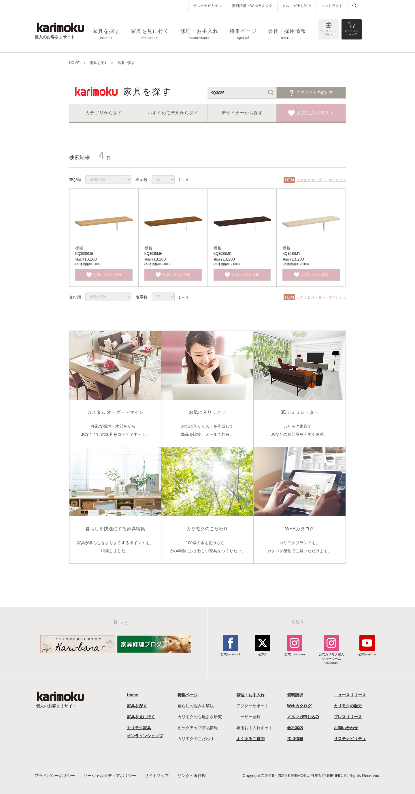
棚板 (79, 248)
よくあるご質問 (250, 738)
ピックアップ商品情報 (198, 727)
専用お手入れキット (254, 727)
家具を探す (137, 706)
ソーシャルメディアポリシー (110, 775)
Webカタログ (299, 706)
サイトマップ (157, 775)
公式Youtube (367, 652)
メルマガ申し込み (297, 5)
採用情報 (295, 738)
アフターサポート (252, 706)
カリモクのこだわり (196, 738)
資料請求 (295, 695)
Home (132, 695)
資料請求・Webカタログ (252, 5)
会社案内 (295, 727)
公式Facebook (230, 652)
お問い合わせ (346, 727)
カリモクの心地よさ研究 (200, 716)
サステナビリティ (207, 5)
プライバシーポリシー (55, 775)
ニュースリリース (350, 695)
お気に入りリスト (315, 112)
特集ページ (188, 695)
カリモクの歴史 (348, 706)
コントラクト (332, 5)
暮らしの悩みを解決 (196, 706)
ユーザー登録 (248, 716)
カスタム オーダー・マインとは (321, 180)
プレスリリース (348, 716)
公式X (262, 652)
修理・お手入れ (250, 695)
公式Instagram (294, 652)
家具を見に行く (141, 716)
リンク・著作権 (192, 775)
